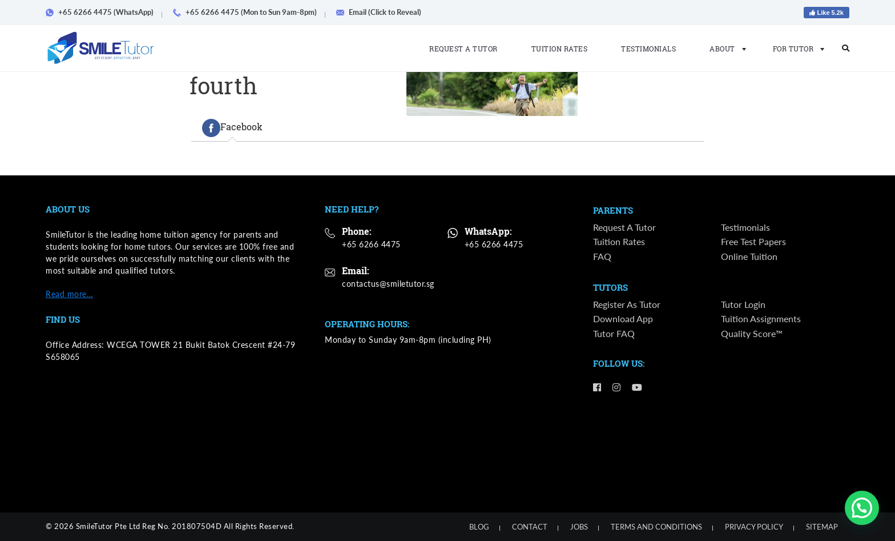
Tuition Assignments (761, 320)
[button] (862, 508)
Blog (479, 526)
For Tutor (795, 48)
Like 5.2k (826, 12)
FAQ (602, 256)
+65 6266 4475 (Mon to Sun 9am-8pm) (249, 12)
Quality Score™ (752, 334)
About (724, 48)
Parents (613, 211)
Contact (529, 526)
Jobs (579, 526)
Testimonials (648, 48)
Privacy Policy (754, 526)
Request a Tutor (463, 48)
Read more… (69, 294)
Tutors (610, 288)
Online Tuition (749, 256)
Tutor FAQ (614, 334)
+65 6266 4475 (371, 244)
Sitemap (822, 526)
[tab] (232, 128)
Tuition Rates (559, 48)
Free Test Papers (753, 242)
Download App (623, 320)
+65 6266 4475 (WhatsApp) (104, 12)
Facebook (232, 128)
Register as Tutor (626, 305)
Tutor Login (743, 305)
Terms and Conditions (656, 526)
